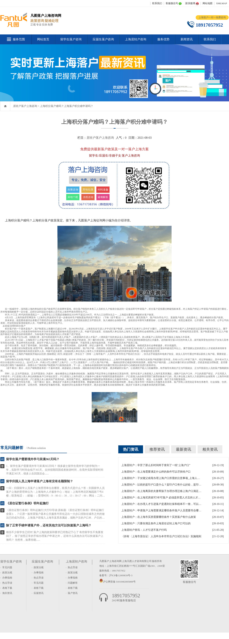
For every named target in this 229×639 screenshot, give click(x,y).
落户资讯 (73, 593)
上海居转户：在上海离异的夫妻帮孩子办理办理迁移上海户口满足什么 (161, 491)
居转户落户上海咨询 (25, 106)
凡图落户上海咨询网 (110, 561)
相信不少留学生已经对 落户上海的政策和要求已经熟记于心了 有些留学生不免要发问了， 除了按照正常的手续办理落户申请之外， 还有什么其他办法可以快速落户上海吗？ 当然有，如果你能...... (54, 536)
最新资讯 (183, 449)
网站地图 (207, 3)
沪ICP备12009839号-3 (120, 575)
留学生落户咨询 (71, 39)
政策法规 (7, 572)
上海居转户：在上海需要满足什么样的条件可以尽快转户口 (156, 471)
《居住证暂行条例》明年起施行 (27, 503)
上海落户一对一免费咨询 (212, 17)
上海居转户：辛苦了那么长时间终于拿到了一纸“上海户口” (155, 465)
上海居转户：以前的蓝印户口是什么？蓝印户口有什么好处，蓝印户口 (161, 484)
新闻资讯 (186, 39)
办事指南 (7, 577)
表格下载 (7, 587)
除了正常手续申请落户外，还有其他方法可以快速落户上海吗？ (48, 525)
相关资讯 (210, 449)
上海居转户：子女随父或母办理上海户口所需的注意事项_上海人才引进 (161, 478)
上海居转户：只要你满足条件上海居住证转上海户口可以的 (156, 523)
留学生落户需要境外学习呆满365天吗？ (32, 459)
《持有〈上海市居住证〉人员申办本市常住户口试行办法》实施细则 (161, 536)
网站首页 (43, 39)
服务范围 (19, 39)
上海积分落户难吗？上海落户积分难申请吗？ (66, 106)
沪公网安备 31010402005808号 (119, 581)
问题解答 (73, 582)
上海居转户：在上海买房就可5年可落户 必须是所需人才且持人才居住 (161, 497)
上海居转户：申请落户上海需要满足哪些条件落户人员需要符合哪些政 (161, 510)
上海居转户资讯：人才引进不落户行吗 (144, 529)
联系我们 (157, 3)
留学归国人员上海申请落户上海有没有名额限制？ (39, 481)
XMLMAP (221, 3)
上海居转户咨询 (135, 39)
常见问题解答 (11, 448)
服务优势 (163, 39)
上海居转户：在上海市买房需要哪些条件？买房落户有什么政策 (158, 517)
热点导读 (7, 582)
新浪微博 (190, 3)
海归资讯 (7, 593)
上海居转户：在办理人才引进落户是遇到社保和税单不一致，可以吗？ (161, 504)
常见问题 (7, 567)
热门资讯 (130, 449)
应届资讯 (39, 593)
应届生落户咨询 (103, 39)
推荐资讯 (157, 449)
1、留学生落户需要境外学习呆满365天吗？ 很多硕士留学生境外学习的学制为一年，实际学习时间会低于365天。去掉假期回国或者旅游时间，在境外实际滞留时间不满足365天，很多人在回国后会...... (54, 470)
